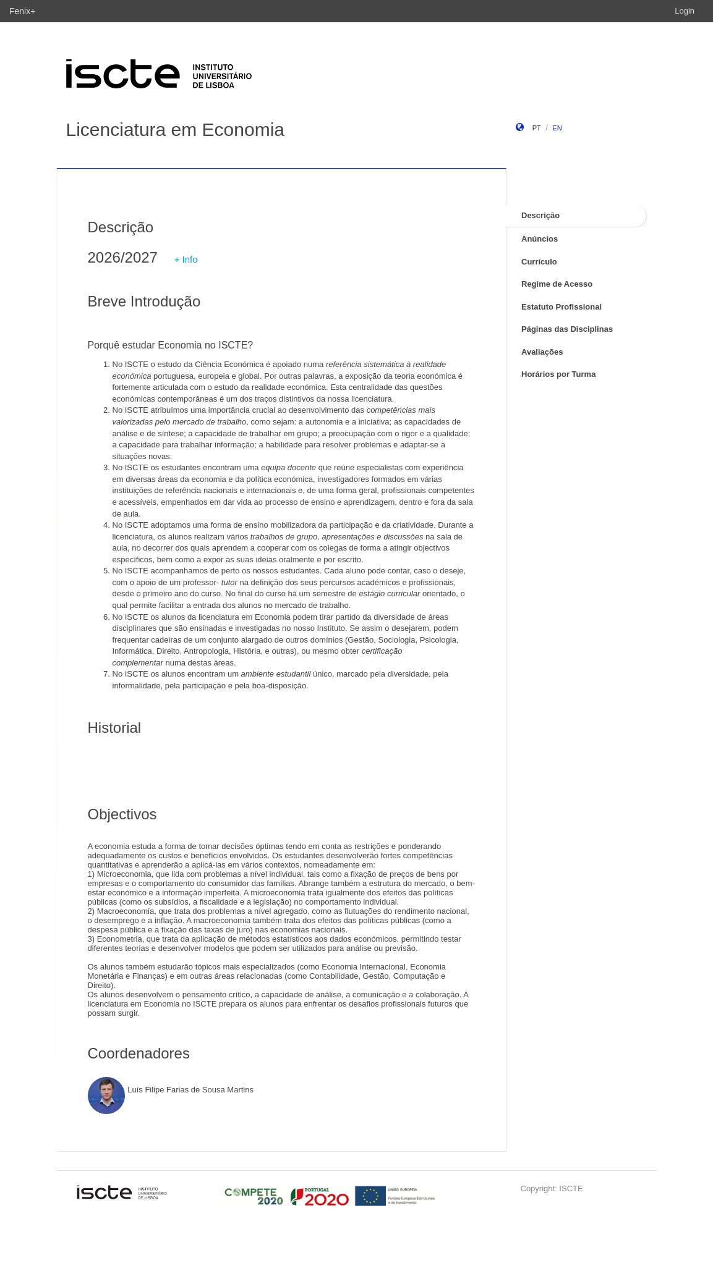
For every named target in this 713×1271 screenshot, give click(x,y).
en (556, 128)
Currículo (539, 261)
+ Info (186, 259)
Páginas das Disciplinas (567, 329)
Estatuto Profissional (561, 306)
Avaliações (542, 352)
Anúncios (539, 238)
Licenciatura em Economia (175, 129)
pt (536, 128)
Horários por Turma (558, 374)
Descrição (540, 215)
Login (684, 10)
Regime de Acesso (556, 284)
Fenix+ (22, 11)
